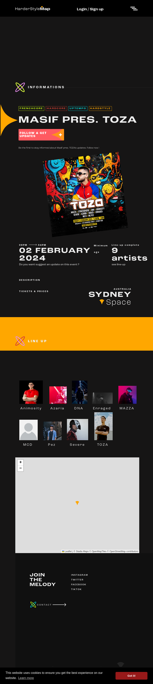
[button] (77, 503)
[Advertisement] (76, 43)
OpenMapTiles (99, 551)
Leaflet (67, 551)
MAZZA (127, 406)
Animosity (31, 406)
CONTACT (44, 605)
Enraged (102, 406)
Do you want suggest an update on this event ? (49, 264)
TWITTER (77, 580)
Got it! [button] (132, 675)
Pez (52, 443)
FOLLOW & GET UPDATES (33, 135)
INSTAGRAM (79, 575)
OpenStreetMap (117, 551)
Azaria (58, 406)
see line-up (118, 264)
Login (82, 9)
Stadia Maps (82, 551)
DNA (79, 406)
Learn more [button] (26, 678)
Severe (77, 443)
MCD (28, 443)
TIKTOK (76, 589)
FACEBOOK (78, 585)
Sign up (96, 9)
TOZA (103, 443)
